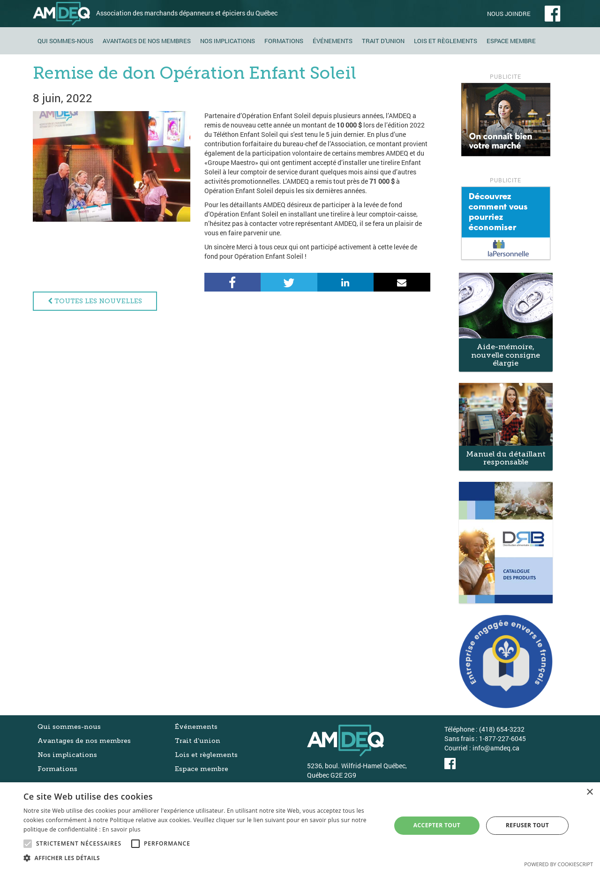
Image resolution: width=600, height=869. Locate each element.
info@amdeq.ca (495, 747)
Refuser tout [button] (527, 825)
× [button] (589, 792)
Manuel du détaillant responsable (506, 458)
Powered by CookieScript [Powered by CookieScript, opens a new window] (558, 864)
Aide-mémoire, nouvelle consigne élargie (505, 354)
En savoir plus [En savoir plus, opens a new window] (121, 829)
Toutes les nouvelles (95, 301)
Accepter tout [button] (436, 825)
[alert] (300, 825)
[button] (201, 857)
